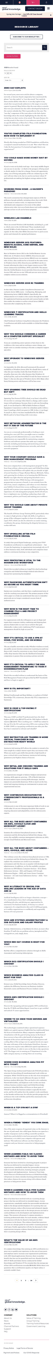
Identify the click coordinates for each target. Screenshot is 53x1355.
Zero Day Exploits (15, 88)
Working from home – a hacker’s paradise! (23, 190)
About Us (8, 1318)
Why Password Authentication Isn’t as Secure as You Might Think (25, 583)
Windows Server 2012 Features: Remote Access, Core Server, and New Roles (23, 244)
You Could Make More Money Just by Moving (26, 159)
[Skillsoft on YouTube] (16, 1309)
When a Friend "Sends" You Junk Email (26, 1122)
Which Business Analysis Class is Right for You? (23, 976)
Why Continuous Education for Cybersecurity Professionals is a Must (24, 797)
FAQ (5, 1332)
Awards (7, 1323)
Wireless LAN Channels (17, 218)
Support (7, 1329)
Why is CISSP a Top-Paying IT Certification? (20, 709)
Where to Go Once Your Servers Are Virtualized (25, 1020)
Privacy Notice (9, 1348)
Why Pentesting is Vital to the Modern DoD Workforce (22, 561)
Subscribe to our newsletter (26, 37)
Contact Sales (35, 9)
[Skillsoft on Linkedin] (12, 1309)
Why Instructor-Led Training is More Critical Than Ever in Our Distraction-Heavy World (26, 739)
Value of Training (34, 1318)
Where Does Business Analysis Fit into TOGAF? (24, 1063)
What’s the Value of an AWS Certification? (21, 1241)
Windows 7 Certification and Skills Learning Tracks (25, 313)
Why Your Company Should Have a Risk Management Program (24, 458)
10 (5, 73)
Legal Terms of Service (25, 1348)
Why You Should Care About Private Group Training (25, 506)
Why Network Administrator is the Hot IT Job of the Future (25, 424)
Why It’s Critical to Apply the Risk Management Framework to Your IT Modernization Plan (25, 666)
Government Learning (36, 1326)
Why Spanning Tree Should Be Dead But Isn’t (25, 390)
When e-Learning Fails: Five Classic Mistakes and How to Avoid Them (24, 1191)
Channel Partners (11, 1326)
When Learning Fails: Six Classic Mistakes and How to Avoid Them (24, 1155)
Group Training (33, 1321)
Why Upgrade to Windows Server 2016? (24, 359)
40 (8, 73)
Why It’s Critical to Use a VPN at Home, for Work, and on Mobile (23, 639)
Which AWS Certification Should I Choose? (24, 998)
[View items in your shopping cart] (33, 2)
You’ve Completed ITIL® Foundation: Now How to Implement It (25, 134)
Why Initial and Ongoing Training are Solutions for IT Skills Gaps (26, 767)
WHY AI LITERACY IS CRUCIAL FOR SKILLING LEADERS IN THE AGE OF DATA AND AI (25, 888)
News (6, 1321)
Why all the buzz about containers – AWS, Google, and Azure (26, 849)
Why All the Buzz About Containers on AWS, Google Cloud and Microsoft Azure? (25, 823)
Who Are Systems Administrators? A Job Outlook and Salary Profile (26, 921)
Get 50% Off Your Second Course (32, 15)
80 (11, 73)
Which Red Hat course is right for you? (24, 943)
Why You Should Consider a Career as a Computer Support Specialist (25, 335)
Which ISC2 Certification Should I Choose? (23, 962)
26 (31, 1280)
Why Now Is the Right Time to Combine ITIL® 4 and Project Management (21, 611)
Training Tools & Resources (38, 1323)
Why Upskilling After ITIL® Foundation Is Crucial (19, 535)
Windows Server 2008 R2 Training (24, 283)
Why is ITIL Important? (17, 688)
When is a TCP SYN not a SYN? (21, 1107)
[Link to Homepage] (15, 1302)
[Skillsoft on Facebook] (9, 1309)
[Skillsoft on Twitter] (5, 1309)
